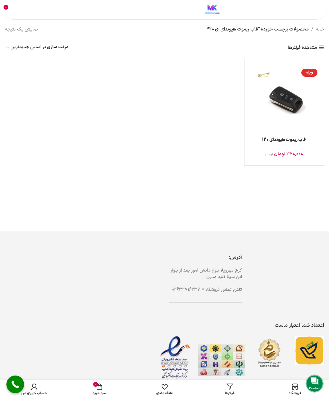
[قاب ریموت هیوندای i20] (284, 99)
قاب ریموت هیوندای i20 (284, 139)
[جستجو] (153, 9)
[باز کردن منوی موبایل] (316, 9)
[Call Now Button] (15, 384)
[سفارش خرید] (37, 47)
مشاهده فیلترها (302, 47)
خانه (320, 29)
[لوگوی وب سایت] (212, 9)
